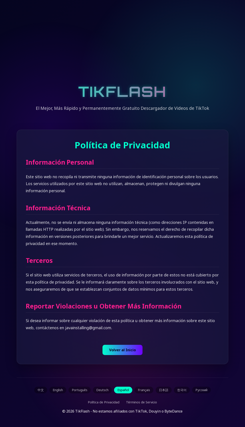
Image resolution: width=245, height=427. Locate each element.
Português (79, 390)
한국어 (182, 390)
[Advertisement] (122, 47)
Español (123, 390)
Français (144, 390)
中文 (41, 390)
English (58, 390)
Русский (201, 390)
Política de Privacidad (103, 402)
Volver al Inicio (122, 349)
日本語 (163, 390)
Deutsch (102, 390)
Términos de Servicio (141, 402)
